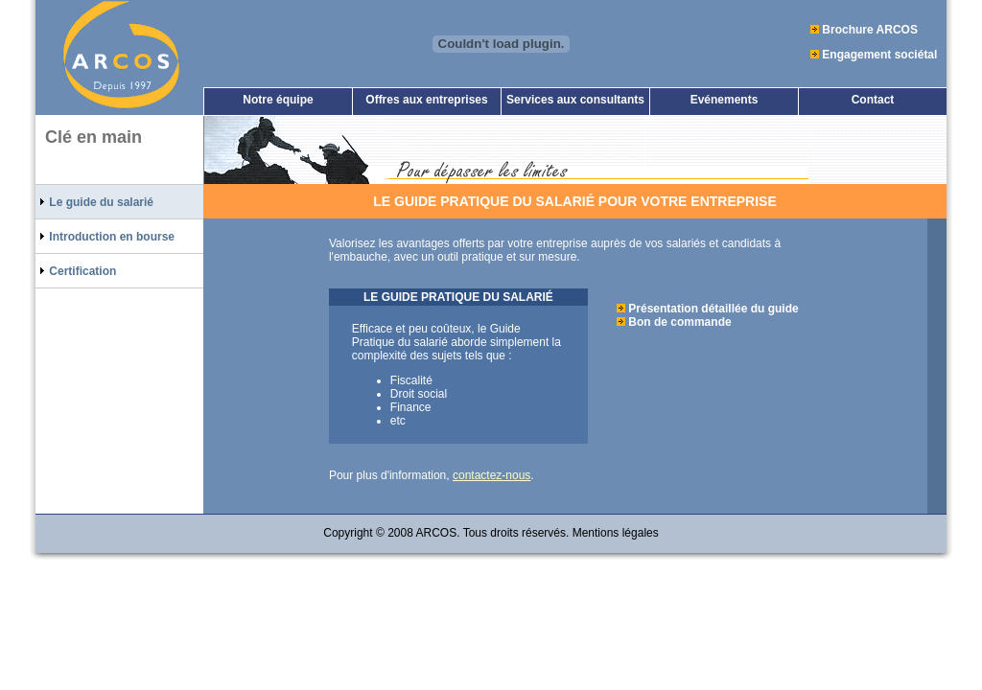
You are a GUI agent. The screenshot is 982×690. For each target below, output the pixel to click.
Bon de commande (679, 322)
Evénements (724, 99)
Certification (75, 271)
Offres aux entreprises (426, 99)
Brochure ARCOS (870, 29)
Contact (873, 99)
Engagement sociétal (879, 54)
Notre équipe (278, 99)
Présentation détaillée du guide (713, 308)
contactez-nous (491, 475)
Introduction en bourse (105, 236)
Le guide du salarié (94, 202)
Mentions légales (616, 533)
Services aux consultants (575, 99)
